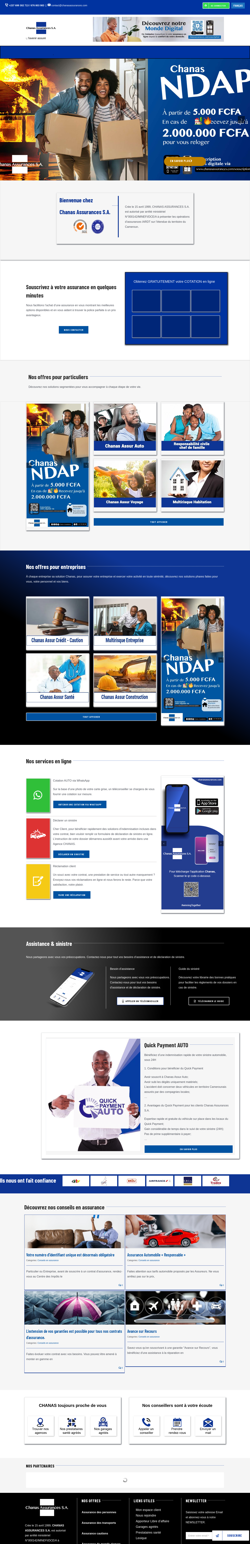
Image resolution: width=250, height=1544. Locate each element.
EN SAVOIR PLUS (181, 161)
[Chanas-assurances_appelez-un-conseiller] (147, 1417)
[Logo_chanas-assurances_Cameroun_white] (47, 1499)
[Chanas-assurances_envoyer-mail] (208, 1417)
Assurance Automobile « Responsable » (156, 1254)
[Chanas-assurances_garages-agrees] (103, 1417)
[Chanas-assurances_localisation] (41, 1417)
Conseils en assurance (48, 1260)
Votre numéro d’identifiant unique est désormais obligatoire (70, 1254)
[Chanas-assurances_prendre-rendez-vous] (177, 1417)
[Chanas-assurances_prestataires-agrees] (72, 1417)
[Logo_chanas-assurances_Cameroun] (42, 23)
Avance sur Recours (142, 1331)
